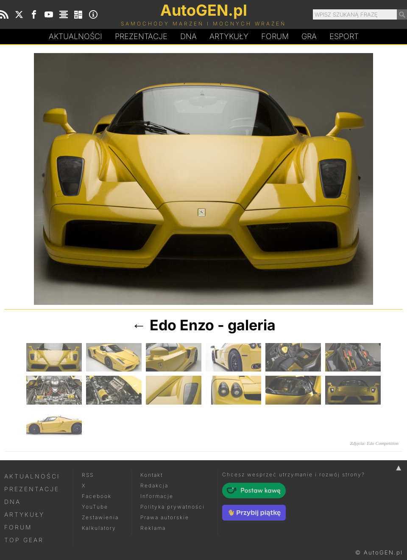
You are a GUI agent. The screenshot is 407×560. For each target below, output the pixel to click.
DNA (12, 501)
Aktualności (75, 36)
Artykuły (228, 36)
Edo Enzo (182, 325)
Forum (275, 36)
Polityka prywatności (172, 507)
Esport (344, 36)
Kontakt (151, 475)
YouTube (95, 507)
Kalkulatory (99, 528)
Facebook (97, 496)
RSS (88, 475)
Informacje (156, 496)
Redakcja (154, 485)
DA (188, 36)
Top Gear (24, 539)
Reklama (153, 528)
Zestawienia (100, 517)
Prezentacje (141, 36)
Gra (309, 36)
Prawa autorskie (164, 517)
